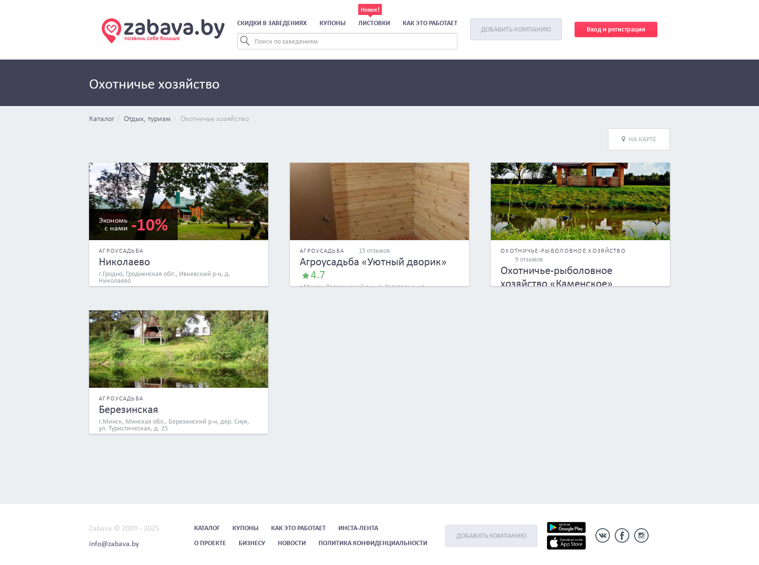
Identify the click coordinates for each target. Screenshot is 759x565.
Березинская (128, 409)
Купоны (332, 23)
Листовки (374, 23)
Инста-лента (358, 528)
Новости (292, 543)
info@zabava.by (114, 543)
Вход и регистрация (616, 29)
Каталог (101, 119)
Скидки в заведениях (272, 23)
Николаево (124, 261)
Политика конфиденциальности (373, 543)
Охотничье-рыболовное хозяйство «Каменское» (557, 276)
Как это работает (430, 23)
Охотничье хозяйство (215, 119)
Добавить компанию (516, 29)
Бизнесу (252, 543)
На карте (639, 139)
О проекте (210, 543)
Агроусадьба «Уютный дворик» (373, 261)
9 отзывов (529, 259)
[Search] (347, 41)
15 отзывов (374, 250)
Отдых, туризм (147, 119)
